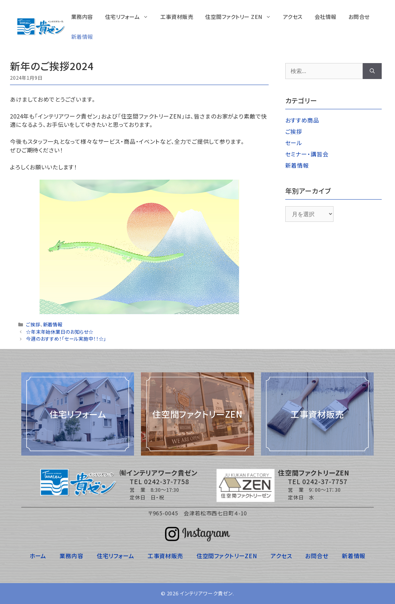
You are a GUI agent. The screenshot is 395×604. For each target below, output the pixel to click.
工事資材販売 (176, 17)
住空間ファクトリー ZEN (241, 17)
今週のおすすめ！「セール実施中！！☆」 (66, 338)
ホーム (38, 556)
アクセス (293, 17)
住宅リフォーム (130, 17)
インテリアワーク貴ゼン (206, 593)
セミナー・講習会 (307, 154)
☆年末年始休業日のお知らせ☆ (59, 331)
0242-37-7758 (166, 481)
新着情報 (82, 37)
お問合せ (359, 17)
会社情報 (325, 17)
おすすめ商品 (302, 120)
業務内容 (82, 17)
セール (294, 142)
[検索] (372, 71)
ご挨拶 (33, 324)
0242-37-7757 (324, 481)
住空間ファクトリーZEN (227, 556)
